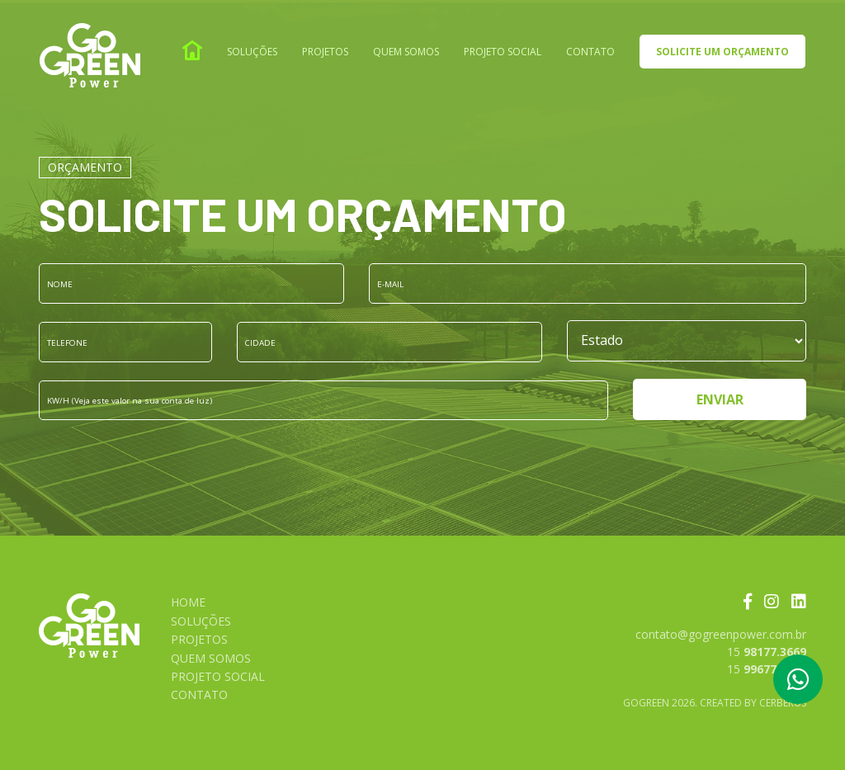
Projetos (325, 52)
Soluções (252, 52)
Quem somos (406, 52)
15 (766, 651)
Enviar (720, 399)
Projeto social (502, 52)
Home (188, 602)
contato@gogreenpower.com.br (720, 634)
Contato (590, 52)
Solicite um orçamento (722, 52)
